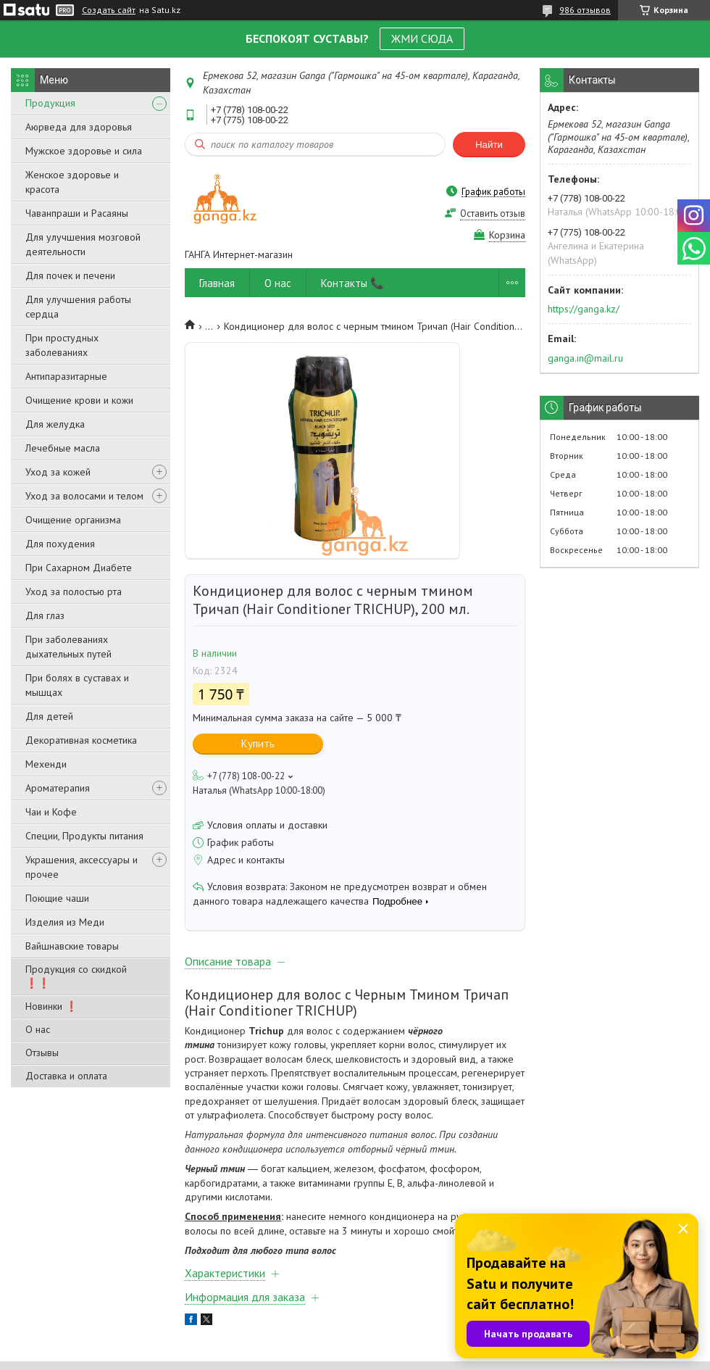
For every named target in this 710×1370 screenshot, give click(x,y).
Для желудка (55, 424)
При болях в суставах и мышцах (77, 685)
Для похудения (60, 543)
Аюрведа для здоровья (78, 126)
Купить (258, 743)
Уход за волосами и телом (84, 495)
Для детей (49, 716)
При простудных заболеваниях (62, 345)
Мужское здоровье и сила (83, 150)
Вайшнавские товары (72, 945)
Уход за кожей (58, 471)
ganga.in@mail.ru (585, 358)
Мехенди (46, 764)
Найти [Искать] (489, 144)
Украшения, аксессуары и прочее (81, 867)
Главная (217, 283)
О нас (37, 1029)
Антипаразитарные (66, 376)
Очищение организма (73, 519)
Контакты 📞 (352, 283)
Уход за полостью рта (73, 591)
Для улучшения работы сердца (78, 306)
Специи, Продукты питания (84, 835)
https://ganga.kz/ (583, 308)
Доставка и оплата (66, 1075)
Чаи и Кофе (51, 811)
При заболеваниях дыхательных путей (68, 646)
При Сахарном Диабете (78, 567)
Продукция (50, 102)
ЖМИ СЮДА (422, 38)
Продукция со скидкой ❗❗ (76, 976)
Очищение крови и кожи (79, 400)
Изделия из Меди (64, 922)
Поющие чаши (57, 898)
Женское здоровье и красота (72, 182)
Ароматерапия (57, 787)
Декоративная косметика (81, 740)
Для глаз (44, 615)
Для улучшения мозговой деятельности (83, 244)
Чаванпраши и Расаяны (76, 213)
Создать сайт (108, 10)
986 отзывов (585, 9)
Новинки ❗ (51, 1006)
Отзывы (42, 1052)
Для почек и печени (70, 275)
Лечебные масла (62, 447)
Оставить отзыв (492, 213)
